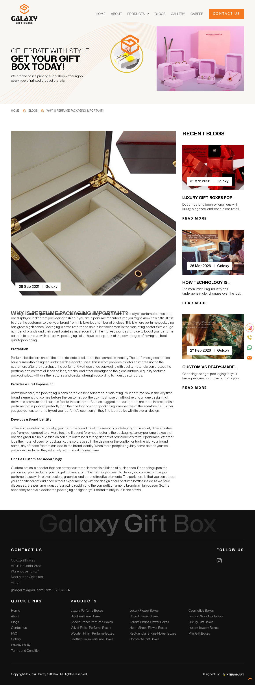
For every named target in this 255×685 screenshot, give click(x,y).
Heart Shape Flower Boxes (148, 627)
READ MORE (194, 218)
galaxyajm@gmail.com (27, 590)
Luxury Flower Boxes (144, 610)
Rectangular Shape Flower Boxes (152, 633)
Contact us (19, 627)
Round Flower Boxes (143, 616)
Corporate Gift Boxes (144, 639)
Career (196, 14)
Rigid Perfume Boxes (85, 616)
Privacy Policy (20, 645)
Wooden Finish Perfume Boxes (92, 633)
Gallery (178, 14)
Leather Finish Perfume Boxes (92, 639)
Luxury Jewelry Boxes (203, 627)
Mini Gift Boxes (199, 633)
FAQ (14, 633)
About (116, 14)
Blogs (160, 14)
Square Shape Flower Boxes (149, 622)
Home (100, 14)
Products (136, 14)
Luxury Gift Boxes (200, 622)
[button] (147, 14)
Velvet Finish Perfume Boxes (91, 627)
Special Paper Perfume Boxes (92, 622)
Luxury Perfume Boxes (87, 610)
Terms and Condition (25, 650)
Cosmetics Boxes (201, 610)
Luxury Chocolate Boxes (205, 616)
